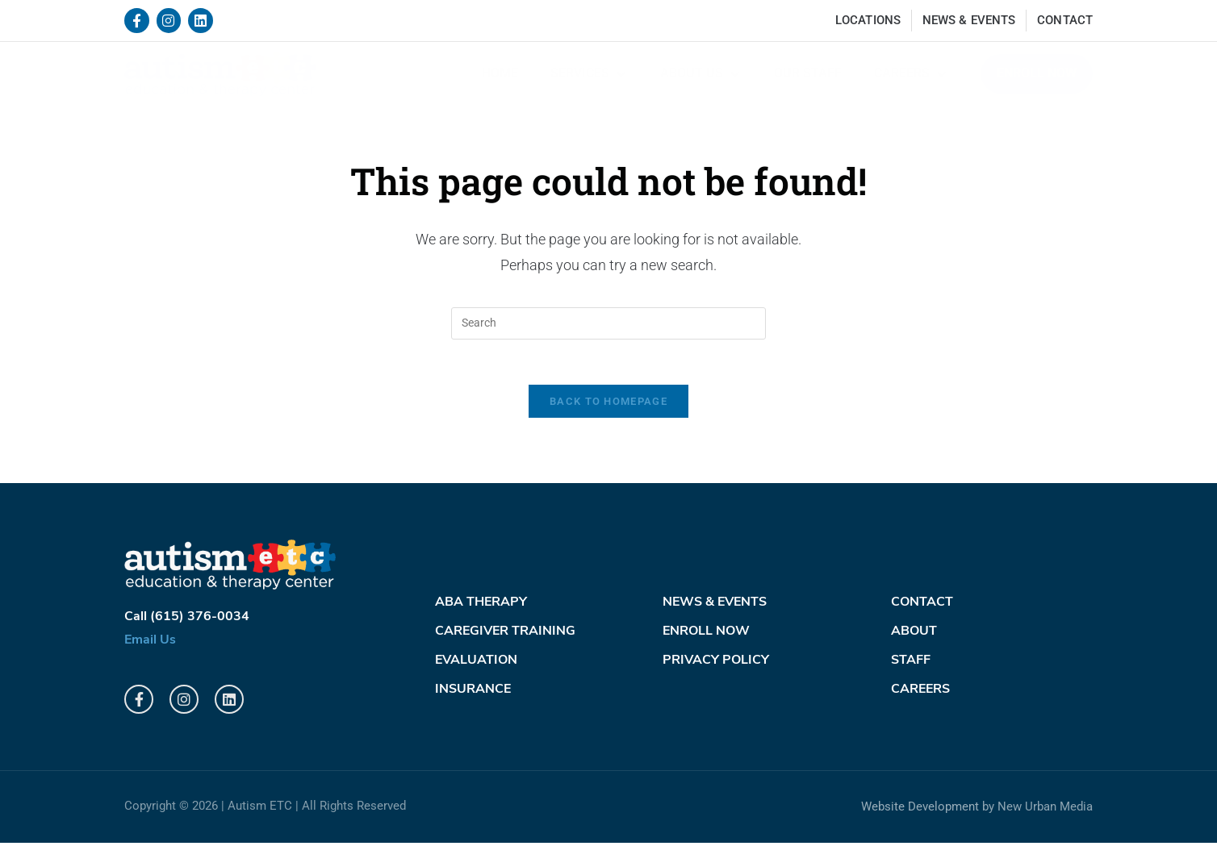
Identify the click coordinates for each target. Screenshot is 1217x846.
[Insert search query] (608, 323)
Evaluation (476, 664)
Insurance (473, 693)
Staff (911, 664)
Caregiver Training (505, 635)
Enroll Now (706, 635)
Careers (920, 693)
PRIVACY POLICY (716, 664)
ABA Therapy (481, 606)
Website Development (920, 810)
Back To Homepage (608, 405)
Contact (922, 606)
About (914, 635)
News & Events (715, 606)
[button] (589, 73)
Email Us (150, 643)
